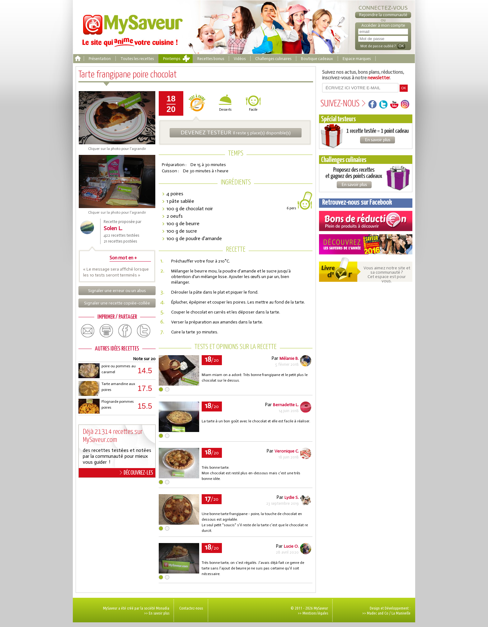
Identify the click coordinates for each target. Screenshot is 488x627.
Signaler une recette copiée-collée (117, 303)
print (106, 331)
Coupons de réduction (365, 221)
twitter (144, 331)
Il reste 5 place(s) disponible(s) (236, 132)
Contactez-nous (191, 608)
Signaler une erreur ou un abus (117, 290)
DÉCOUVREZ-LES (136, 473)
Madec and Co (377, 613)
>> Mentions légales (313, 613)
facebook (125, 331)
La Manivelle (401, 613)
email (88, 331)
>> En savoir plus (156, 613)
